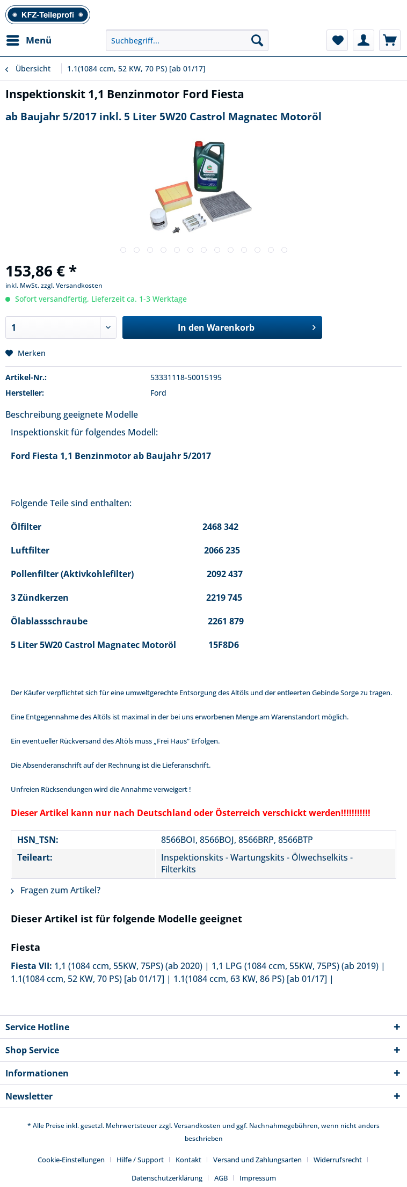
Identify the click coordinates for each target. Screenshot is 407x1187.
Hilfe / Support (140, 1159)
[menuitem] (28, 40)
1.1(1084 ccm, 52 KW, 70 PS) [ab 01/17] (87, 979)
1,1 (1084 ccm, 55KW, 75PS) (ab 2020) (128, 966)
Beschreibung (33, 414)
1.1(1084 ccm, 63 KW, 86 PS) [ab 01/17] (250, 979)
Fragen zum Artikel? (55, 890)
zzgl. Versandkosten (72, 285)
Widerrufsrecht (338, 1159)
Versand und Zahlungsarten (257, 1159)
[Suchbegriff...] (187, 40)
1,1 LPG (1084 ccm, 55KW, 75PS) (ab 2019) (295, 966)
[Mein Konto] (363, 40)
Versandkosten (197, 1125)
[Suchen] (257, 40)
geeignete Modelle (100, 414)
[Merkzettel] (337, 40)
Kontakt (188, 1159)
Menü (29, 39)
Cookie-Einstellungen (71, 1159)
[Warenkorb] (390, 40)
